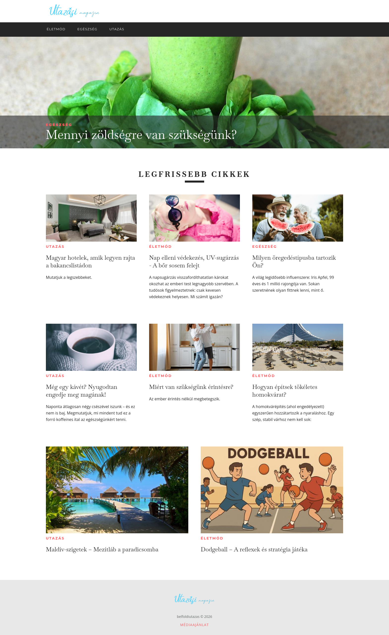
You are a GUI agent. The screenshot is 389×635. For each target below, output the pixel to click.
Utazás (55, 246)
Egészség (59, 124)
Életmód (160, 246)
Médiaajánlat (194, 624)
